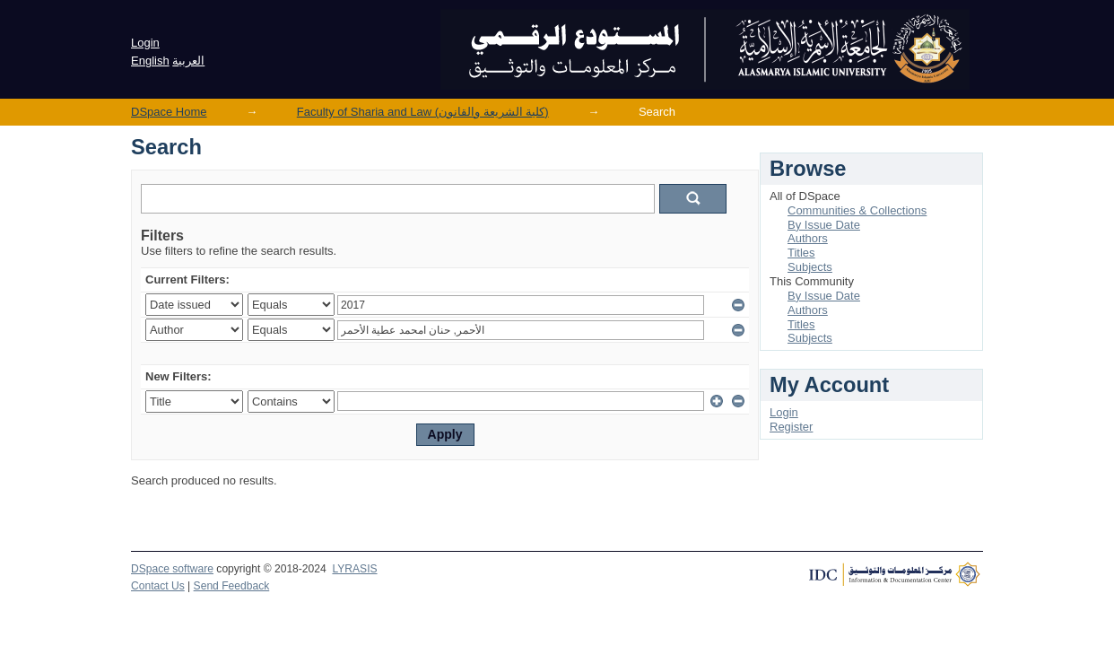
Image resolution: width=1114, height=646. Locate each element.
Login (145, 42)
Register (791, 426)
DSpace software (172, 569)
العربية (188, 60)
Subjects (810, 267)
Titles (801, 252)
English (150, 60)
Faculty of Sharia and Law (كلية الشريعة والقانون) (423, 111)
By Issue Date (824, 224)
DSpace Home (169, 111)
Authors (808, 238)
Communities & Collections (857, 210)
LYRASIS (354, 569)
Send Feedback (232, 586)
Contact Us (158, 586)
